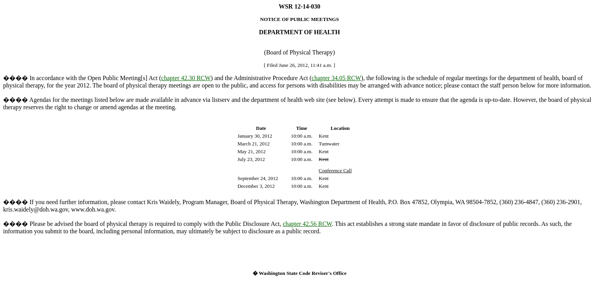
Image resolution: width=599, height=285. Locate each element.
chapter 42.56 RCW (307, 223)
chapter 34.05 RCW (336, 78)
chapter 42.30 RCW (186, 78)
